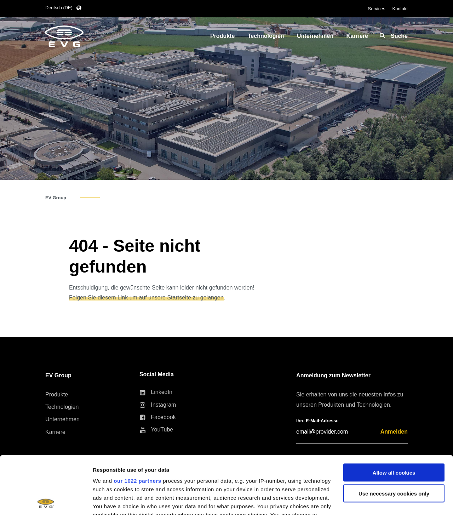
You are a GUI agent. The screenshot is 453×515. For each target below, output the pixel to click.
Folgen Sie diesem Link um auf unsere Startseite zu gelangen (146, 297)
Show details (109, 501)
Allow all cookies (394, 415)
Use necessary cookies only (394, 436)
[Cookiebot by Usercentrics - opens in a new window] (46, 501)
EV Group (55, 197)
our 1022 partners (137, 423)
